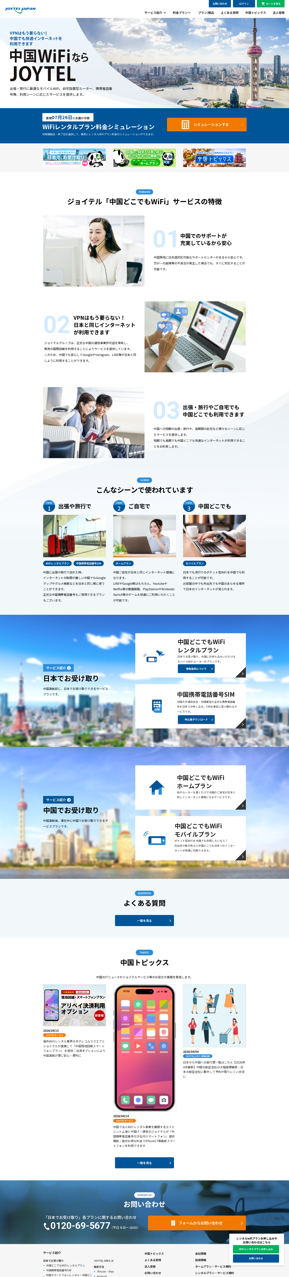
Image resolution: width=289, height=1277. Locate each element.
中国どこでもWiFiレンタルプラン (65, 1265)
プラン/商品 (206, 12)
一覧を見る (144, 920)
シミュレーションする (211, 124)
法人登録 (279, 12)
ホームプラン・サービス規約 (213, 1266)
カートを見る (273, 3)
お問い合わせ (220, 3)
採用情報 (200, 1260)
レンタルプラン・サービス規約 (214, 1273)
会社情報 (200, 1253)
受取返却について (196, 669)
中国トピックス (255, 12)
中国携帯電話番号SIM (58, 1270)
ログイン (244, 3)
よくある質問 (229, 12)
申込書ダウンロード (196, 719)
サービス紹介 (153, 12)
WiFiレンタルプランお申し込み (256, 1249)
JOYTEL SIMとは (104, 1260)
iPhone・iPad (105, 1271)
